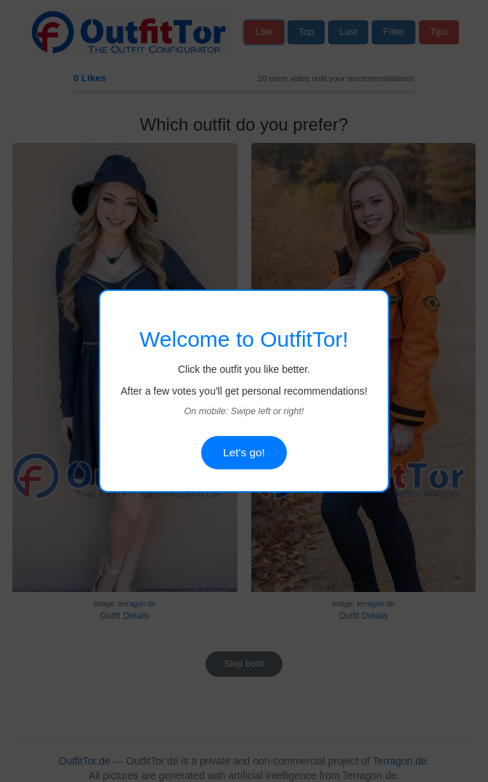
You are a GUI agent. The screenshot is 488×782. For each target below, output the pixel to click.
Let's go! (244, 452)
